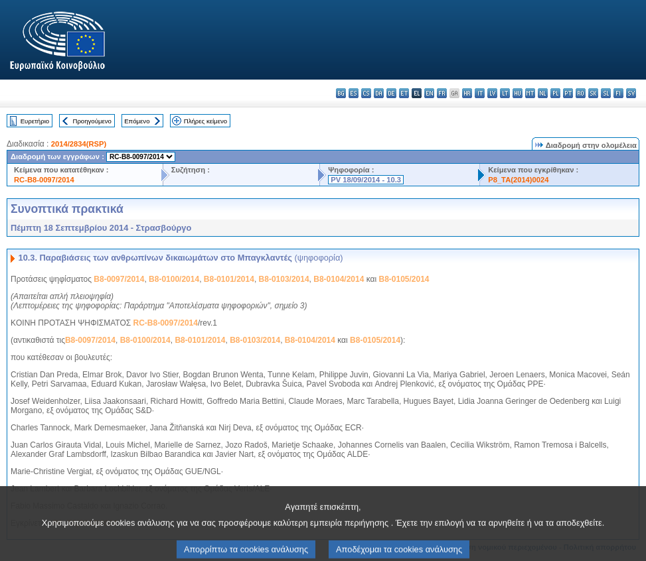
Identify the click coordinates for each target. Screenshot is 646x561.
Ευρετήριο (35, 121)
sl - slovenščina (606, 93)
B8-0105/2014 (403, 279)
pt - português (568, 93)
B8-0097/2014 (119, 279)
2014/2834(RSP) (78, 144)
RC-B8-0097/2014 (44, 180)
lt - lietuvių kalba (505, 93)
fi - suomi (618, 93)
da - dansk (379, 93)
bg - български (341, 93)
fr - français (442, 93)
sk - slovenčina (593, 93)
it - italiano (480, 93)
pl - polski (555, 93)
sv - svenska (631, 93)
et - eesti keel (404, 93)
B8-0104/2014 (338, 279)
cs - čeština (366, 93)
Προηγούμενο (91, 121)
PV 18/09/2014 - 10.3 (366, 180)
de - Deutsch (391, 93)
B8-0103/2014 (284, 279)
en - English (429, 93)
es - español (354, 93)
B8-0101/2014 (229, 279)
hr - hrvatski (467, 93)
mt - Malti (530, 93)
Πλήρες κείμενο (205, 121)
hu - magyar (518, 93)
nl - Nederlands (543, 93)
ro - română (581, 93)
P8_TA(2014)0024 (518, 180)
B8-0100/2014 (174, 279)
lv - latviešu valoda (492, 93)
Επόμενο (136, 121)
